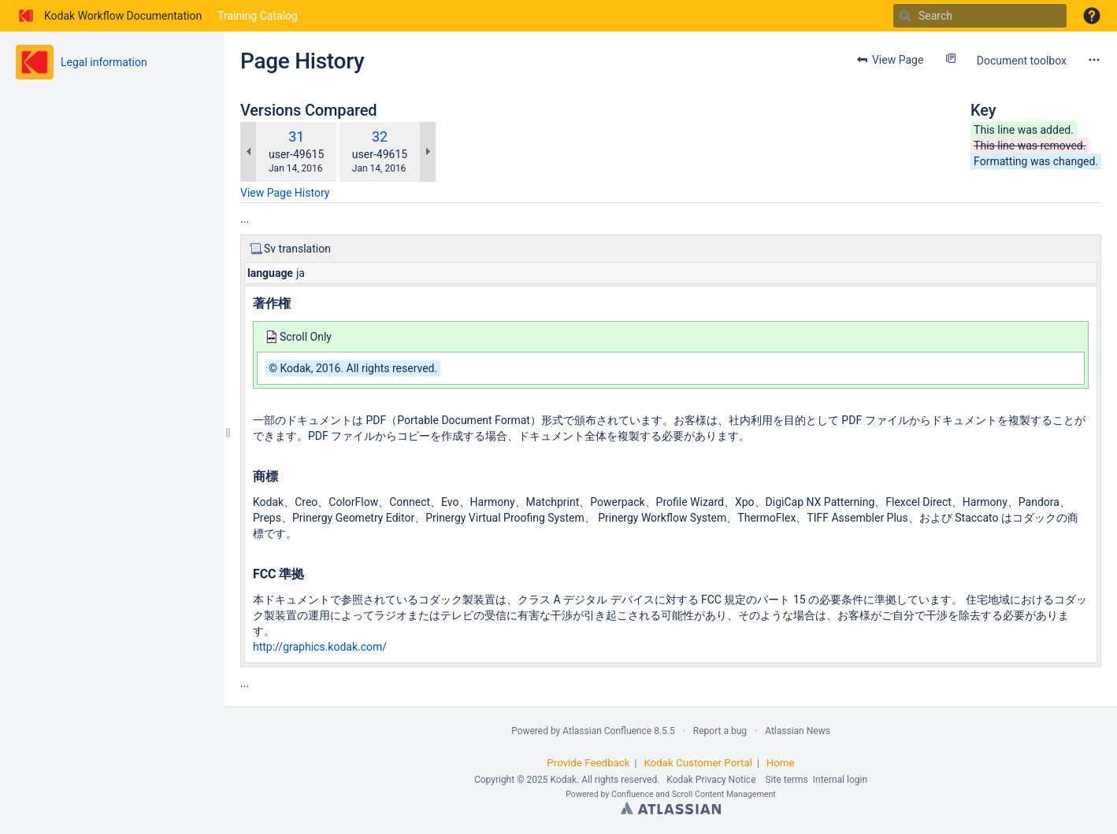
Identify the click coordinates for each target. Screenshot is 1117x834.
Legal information (104, 62)
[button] (1091, 15)
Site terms (786, 779)
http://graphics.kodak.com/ (320, 646)
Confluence (632, 794)
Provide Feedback (588, 763)
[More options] (1094, 60)
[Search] (905, 15)
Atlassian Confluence (606, 730)
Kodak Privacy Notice (710, 779)
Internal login (840, 779)
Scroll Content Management (724, 794)
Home (780, 763)
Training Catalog (257, 15)
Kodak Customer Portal (698, 763)
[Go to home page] (109, 15)
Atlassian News (797, 730)
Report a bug (720, 730)
